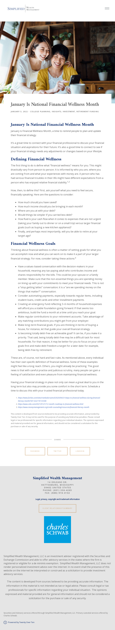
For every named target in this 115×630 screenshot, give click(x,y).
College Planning (40, 112)
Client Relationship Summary (57, 508)
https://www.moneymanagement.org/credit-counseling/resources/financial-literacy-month (53, 407)
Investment (69, 112)
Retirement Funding (88, 112)
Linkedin (80, 451)
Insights (56, 112)
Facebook (35, 451)
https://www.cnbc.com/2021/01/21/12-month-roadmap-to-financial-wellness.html (50, 404)
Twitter (57, 451)
